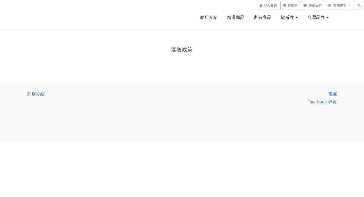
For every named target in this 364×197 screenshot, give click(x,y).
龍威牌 (289, 17)
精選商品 (235, 17)
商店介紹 (209, 17)
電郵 (332, 94)
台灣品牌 (318, 17)
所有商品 (262, 17)
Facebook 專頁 (322, 102)
